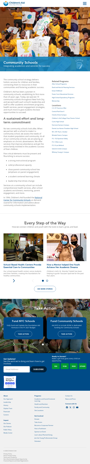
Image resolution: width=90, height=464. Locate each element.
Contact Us (68, 396)
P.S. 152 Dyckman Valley (60, 139)
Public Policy (7, 430)
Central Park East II (58, 111)
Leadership (7, 402)
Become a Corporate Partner (43, 425)
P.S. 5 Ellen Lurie (57, 142)
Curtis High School (58, 122)
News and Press (70, 399)
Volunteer (37, 441)
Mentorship (55, 101)
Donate (36, 419)
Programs (37, 396)
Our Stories (7, 423)
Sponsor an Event (40, 432)
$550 (74, 366)
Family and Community (41, 407)
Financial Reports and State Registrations (16, 461)
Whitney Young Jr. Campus (60, 152)
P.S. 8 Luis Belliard (58, 145)
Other (82, 366)
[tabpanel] (23, 255)
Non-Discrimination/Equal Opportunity (15, 459)
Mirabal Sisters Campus (60, 135)
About (6, 396)
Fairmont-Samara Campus (60, 125)
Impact (6, 420)
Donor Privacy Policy (10, 455)
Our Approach (8, 399)
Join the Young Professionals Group (45, 438)
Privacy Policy (8, 454)
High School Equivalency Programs (63, 98)
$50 (55, 366)
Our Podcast (7, 427)
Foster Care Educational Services (62, 94)
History (6, 405)
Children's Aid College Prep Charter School (66, 118)
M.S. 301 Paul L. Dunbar (59, 132)
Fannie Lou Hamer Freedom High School (65, 128)
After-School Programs (59, 84)
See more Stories (45, 289)
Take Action (23, 334)
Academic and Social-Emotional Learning (44, 400)
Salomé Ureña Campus (59, 149)
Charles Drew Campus (59, 115)
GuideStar (23, 382)
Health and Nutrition (41, 404)
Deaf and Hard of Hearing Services (63, 87)
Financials (7, 412)
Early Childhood (57, 91)
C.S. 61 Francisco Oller (59, 108)
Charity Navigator (10, 382)
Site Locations (38, 410)
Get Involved (38, 416)
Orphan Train (8, 408)
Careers (6, 415)
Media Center (8, 433)
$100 (65, 366)
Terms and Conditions (10, 457)
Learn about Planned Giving (43, 435)
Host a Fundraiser (40, 429)
